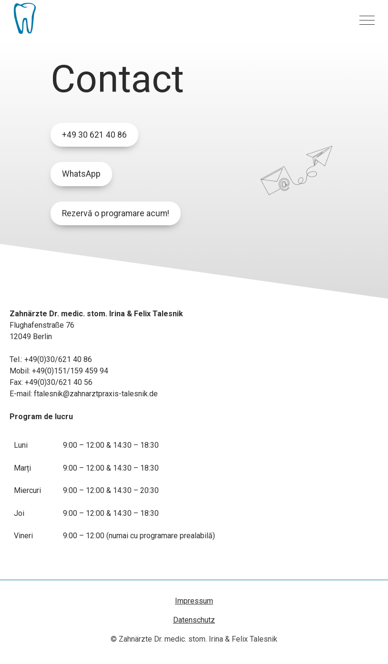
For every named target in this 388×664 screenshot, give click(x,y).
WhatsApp (81, 174)
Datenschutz (194, 619)
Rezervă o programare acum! (115, 213)
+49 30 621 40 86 (94, 135)
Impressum (194, 600)
